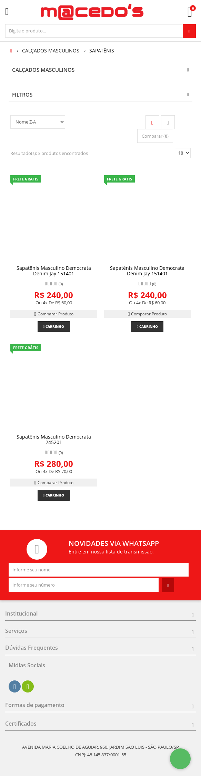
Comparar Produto (53, 314)
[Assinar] (168, 585)
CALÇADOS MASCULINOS (43, 69)
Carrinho (53, 326)
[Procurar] (189, 31)
